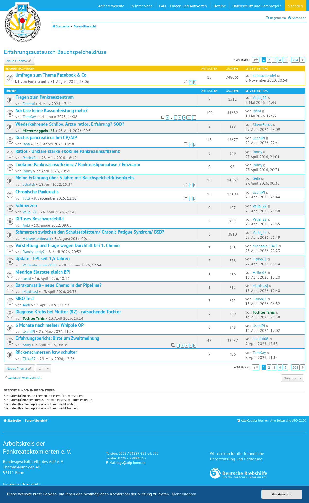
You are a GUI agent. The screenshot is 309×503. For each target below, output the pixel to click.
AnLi (26, 225)
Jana (26, 143)
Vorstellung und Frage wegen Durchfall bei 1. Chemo (67, 245)
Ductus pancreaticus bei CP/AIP (46, 137)
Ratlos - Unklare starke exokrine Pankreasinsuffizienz (67, 151)
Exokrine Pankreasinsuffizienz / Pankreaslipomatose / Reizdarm (77, 164)
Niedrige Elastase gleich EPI (42, 272)
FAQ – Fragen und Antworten (183, 5)
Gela (256, 178)
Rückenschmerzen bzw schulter (46, 352)
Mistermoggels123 (38, 130)
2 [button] (269, 60)
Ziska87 (29, 358)
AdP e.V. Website (111, 5)
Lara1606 (260, 338)
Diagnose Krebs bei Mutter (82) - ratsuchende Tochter (68, 312)
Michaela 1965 (265, 245)
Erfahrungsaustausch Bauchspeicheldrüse (55, 52)
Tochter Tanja (34, 318)
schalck (29, 184)
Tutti (26, 198)
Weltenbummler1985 (40, 265)
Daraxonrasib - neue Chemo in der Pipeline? (58, 285)
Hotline (219, 5)
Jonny (257, 151)
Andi (26, 304)
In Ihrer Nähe (141, 5)
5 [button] (285, 60)
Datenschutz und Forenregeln (257, 5)
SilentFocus (262, 124)
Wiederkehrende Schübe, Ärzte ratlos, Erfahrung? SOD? (69, 124)
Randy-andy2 (34, 251)
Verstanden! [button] (282, 494)
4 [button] (280, 60)
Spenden (295, 5)
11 (194, 117)
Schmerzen (26, 205)
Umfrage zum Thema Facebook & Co (50, 75)
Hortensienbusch (37, 238)
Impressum (11, 484)
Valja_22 (260, 97)
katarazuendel (264, 75)
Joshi (257, 110)
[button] (255, 60)
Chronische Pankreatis (37, 191)
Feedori (29, 103)
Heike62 (259, 258)
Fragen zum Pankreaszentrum (44, 97)
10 (188, 117)
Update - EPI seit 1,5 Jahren (42, 258)
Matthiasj (30, 291)
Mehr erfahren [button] (184, 494)
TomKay (29, 116)
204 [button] (295, 60)
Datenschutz (31, 484)
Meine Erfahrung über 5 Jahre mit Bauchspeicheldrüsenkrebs (74, 178)
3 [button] (274, 60)
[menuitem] (297, 17)
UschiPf (259, 137)
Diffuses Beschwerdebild (39, 218)
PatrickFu (30, 157)
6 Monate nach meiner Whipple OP (49, 325)
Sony (27, 344)
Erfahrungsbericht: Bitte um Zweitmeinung (57, 338)
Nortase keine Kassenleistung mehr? (51, 110)
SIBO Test (24, 298)
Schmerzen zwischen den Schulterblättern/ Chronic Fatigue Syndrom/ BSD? (89, 232)
